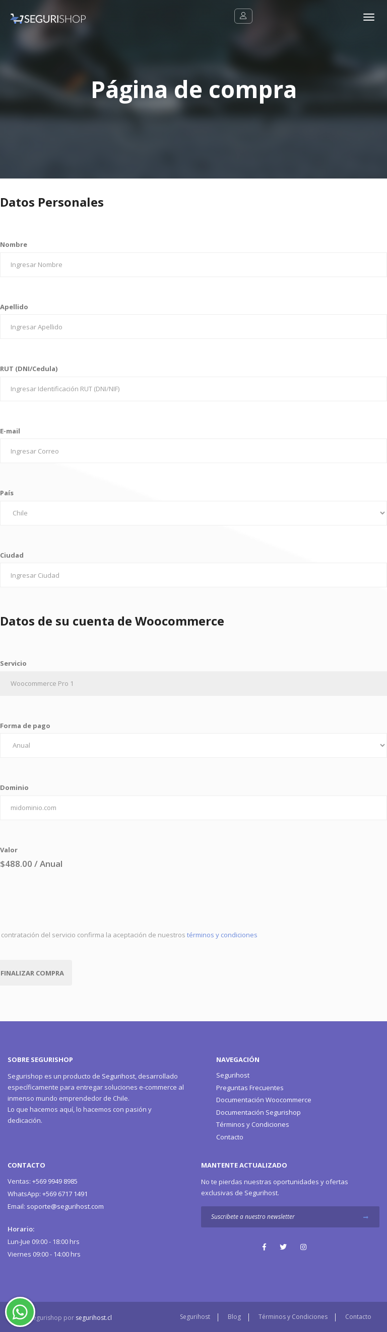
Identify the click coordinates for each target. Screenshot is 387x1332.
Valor (9, 849)
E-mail (10, 430)
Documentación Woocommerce (263, 1099)
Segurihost (118, 1076)
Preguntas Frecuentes (250, 1087)
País (7, 492)
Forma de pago (25, 725)
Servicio (13, 663)
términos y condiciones (222, 934)
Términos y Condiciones (252, 1124)
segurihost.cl (94, 1317)
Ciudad (12, 555)
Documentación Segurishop (258, 1112)
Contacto (229, 1136)
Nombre (13, 244)
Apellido (14, 306)
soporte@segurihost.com (56, 1206)
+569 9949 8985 (43, 1181)
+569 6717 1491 (48, 1193)
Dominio (14, 787)
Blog (234, 1316)
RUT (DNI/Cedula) (28, 368)
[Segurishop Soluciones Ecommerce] (43, 17)
